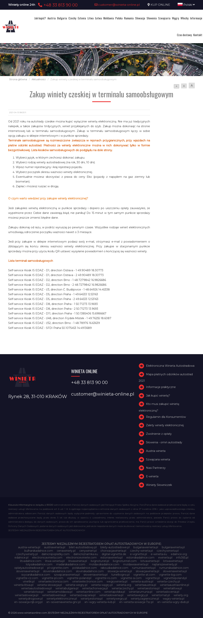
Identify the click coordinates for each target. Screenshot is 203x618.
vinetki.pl (29, 581)
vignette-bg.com (170, 574)
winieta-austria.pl (142, 581)
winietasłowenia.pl (111, 595)
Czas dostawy (184, 35)
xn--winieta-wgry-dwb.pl (173, 602)
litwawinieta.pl (77, 561)
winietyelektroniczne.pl (62, 598)
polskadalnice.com (84, 568)
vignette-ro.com (106, 578)
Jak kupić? (40, 18)
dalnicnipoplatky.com (56, 554)
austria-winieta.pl (29, 547)
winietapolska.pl (114, 591)
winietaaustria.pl (145, 585)
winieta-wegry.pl (76, 585)
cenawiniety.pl (66, 550)
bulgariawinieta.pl (173, 547)
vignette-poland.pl (79, 578)
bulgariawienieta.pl (145, 547)
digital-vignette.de (114, 554)
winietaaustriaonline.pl (174, 585)
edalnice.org (179, 554)
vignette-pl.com (52, 578)
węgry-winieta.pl (173, 598)
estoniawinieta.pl (111, 557)
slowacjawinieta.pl (147, 571)
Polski (186, 4)
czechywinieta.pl (168, 550)
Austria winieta (155, 451)
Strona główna (18, 79)
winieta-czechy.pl (168, 581)
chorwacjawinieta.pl (113, 550)
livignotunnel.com (125, 561)
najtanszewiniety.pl (164, 564)
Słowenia (152, 18)
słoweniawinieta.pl (95, 574)
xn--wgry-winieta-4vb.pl (99, 602)
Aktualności (39, 79)
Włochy (185, 18)
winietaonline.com (88, 591)
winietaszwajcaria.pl (82, 595)
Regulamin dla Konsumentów (166, 417)
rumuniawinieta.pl (144, 568)
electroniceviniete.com (81, 557)
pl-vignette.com (58, 568)
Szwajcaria (164, 18)
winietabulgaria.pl (66, 588)
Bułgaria (62, 18)
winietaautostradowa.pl (36, 588)
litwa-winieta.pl (55, 561)
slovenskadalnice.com (57, 571)
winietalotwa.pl (33, 591)
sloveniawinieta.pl (27, 571)
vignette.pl (152, 578)
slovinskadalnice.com (90, 571)
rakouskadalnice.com (114, 568)
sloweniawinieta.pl (175, 571)
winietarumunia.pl (140, 591)
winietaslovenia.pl (167, 591)
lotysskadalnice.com (39, 564)
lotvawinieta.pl (149, 561)
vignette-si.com (131, 578)
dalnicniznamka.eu (85, 554)
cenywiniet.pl (88, 550)
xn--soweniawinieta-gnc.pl (63, 602)
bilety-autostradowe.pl (115, 547)
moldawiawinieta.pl (135, 564)
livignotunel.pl (100, 561)
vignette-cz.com (27, 578)
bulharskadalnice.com (38, 550)
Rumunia (129, 18)
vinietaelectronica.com (53, 581)
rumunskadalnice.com (174, 568)
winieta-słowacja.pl (49, 585)
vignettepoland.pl (175, 578)
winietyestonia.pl (92, 598)
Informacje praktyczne (161, 387)
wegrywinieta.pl (117, 581)
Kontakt (197, 35)
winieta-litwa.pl (23, 585)
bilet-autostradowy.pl (83, 547)
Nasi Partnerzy (156, 468)
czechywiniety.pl (27, 554)
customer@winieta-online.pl (117, 4)
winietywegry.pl (116, 598)
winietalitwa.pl (172, 588)
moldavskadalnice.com (104, 564)
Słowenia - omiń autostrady (164, 442)
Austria (51, 18)
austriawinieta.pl (54, 547)
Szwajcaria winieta (158, 459)
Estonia (82, 18)
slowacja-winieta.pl (120, 571)
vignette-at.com (144, 574)
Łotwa (98, 18)
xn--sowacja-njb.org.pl (28, 602)
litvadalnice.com (30, 561)
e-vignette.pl (138, 554)
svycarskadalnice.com (35, 574)
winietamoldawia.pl (59, 591)
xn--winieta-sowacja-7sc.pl (136, 602)
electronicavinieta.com (47, 557)
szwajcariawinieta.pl (67, 574)
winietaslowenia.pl (54, 595)
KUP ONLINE (160, 4)
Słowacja (140, 18)
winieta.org (123, 585)
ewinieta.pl (165, 557)
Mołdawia (108, 18)
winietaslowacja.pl (26, 595)
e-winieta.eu (159, 554)
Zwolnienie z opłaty (159, 434)
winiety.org (181, 595)
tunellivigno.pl (120, 574)
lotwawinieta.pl (173, 561)
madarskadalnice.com (70, 564)
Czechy (72, 18)
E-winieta (152, 476)
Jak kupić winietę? (158, 395)
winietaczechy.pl (123, 588)
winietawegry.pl (137, 595)
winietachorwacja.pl (95, 588)
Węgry (175, 18)
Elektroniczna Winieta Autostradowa (170, 365)
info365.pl (182, 557)
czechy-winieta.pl (141, 550)
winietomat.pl (161, 595)
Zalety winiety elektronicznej (165, 425)
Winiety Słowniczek (159, 485)
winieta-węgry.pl (102, 585)
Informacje (196, 18)
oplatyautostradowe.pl (28, 568)
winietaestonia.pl (148, 588)
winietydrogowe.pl (30, 598)
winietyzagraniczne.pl (145, 598)
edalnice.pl (21, 557)
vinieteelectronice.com (87, 581)
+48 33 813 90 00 (57, 4)
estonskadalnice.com (140, 557)
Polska (119, 18)
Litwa (90, 18)
